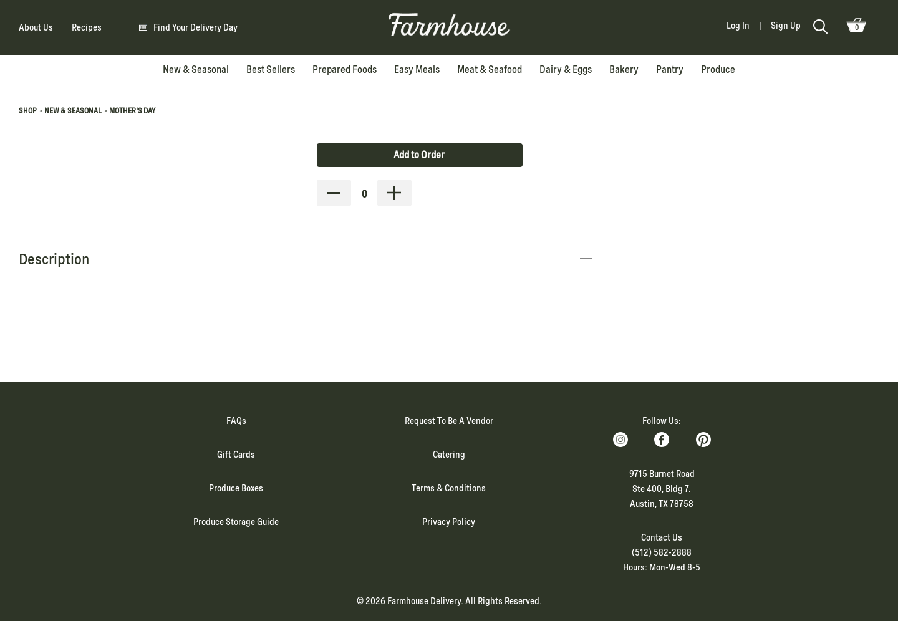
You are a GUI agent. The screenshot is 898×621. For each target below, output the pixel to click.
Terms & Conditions (449, 488)
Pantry (669, 69)
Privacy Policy (448, 521)
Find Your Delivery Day (195, 27)
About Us (36, 27)
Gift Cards (236, 454)
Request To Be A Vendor (449, 420)
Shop (28, 111)
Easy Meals (417, 69)
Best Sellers (270, 69)
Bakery (624, 69)
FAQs (236, 420)
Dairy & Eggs (565, 69)
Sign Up (786, 25)
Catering (449, 454)
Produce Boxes (236, 488)
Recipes (87, 27)
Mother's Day (132, 111)
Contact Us (661, 537)
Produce (718, 69)
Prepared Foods (344, 69)
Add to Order (419, 155)
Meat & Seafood (489, 69)
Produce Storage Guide (236, 521)
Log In (738, 25)
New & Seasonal (196, 69)
